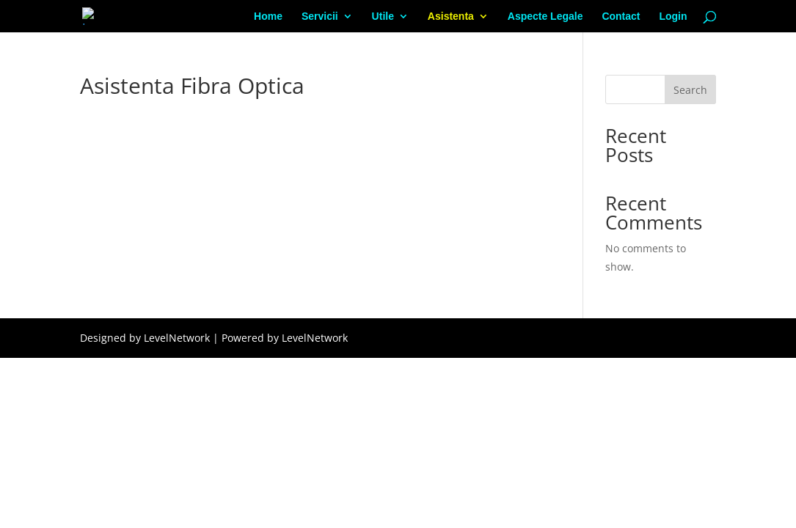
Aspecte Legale (545, 16)
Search (690, 90)
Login (673, 16)
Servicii (320, 16)
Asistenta (451, 16)
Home (268, 16)
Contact (621, 16)
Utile (383, 16)
